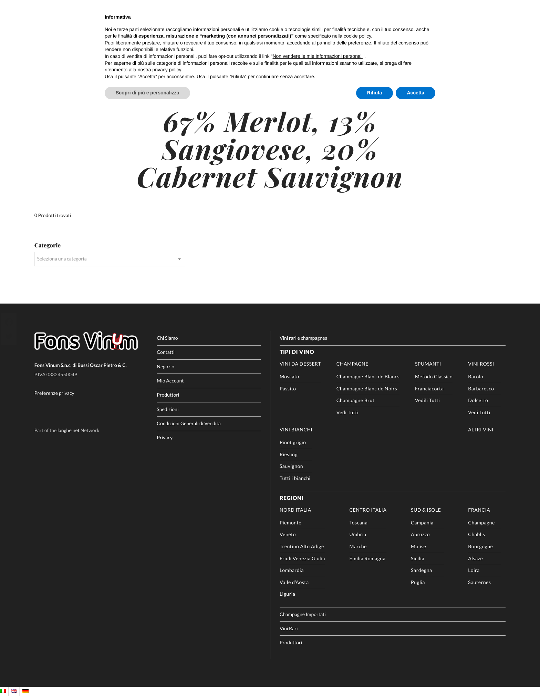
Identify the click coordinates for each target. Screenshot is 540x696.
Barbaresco (481, 388)
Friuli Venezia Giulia (302, 558)
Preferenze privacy (54, 393)
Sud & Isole (426, 510)
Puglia (418, 582)
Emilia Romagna (368, 558)
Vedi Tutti (347, 412)
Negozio (165, 366)
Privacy (165, 437)
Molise (418, 546)
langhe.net (69, 430)
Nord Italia (295, 510)
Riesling (289, 454)
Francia (479, 510)
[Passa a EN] (14, 691)
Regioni (291, 498)
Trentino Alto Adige (302, 546)
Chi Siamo (167, 338)
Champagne (352, 364)
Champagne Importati (303, 614)
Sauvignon (291, 466)
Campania (422, 522)
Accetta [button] (415, 92)
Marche (358, 546)
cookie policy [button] (357, 36)
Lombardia (292, 570)
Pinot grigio (293, 442)
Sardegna (421, 570)
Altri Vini (481, 429)
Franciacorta (429, 388)
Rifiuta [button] (374, 92)
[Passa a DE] (25, 691)
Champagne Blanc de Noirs (366, 388)
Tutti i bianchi (295, 478)
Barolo (475, 376)
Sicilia (417, 558)
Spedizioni (167, 409)
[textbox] (109, 259)
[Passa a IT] (3, 691)
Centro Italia (368, 510)
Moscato (289, 376)
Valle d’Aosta (294, 582)
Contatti (166, 352)
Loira (473, 570)
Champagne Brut (355, 400)
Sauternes (479, 582)
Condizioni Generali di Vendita (188, 423)
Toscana (359, 522)
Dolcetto (478, 400)
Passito (288, 388)
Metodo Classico (434, 376)
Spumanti (428, 364)
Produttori (168, 395)
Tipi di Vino (297, 352)
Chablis (476, 534)
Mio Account (170, 380)
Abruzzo (420, 534)
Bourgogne (480, 546)
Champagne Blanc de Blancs (367, 376)
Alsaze (475, 558)
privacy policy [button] (167, 69)
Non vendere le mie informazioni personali (317, 56)
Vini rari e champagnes (303, 338)
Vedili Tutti (427, 400)
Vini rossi (481, 364)
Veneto (288, 534)
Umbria (358, 534)
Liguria (287, 594)
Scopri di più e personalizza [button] (147, 92)
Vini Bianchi (296, 429)
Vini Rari (289, 628)
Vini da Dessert (300, 364)
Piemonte (290, 522)
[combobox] (109, 259)
